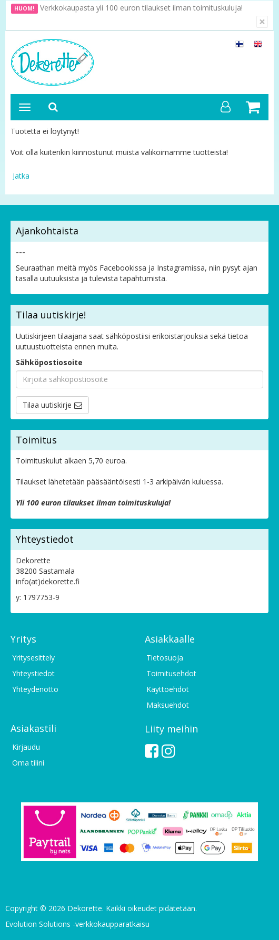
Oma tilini (28, 763)
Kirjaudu (26, 747)
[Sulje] (262, 22)
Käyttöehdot (167, 689)
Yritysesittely (33, 658)
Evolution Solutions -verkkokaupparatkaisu (77, 924)
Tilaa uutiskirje (47, 405)
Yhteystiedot (33, 673)
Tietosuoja (164, 658)
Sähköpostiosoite (49, 362)
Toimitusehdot (171, 673)
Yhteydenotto (35, 689)
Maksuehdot (167, 705)
